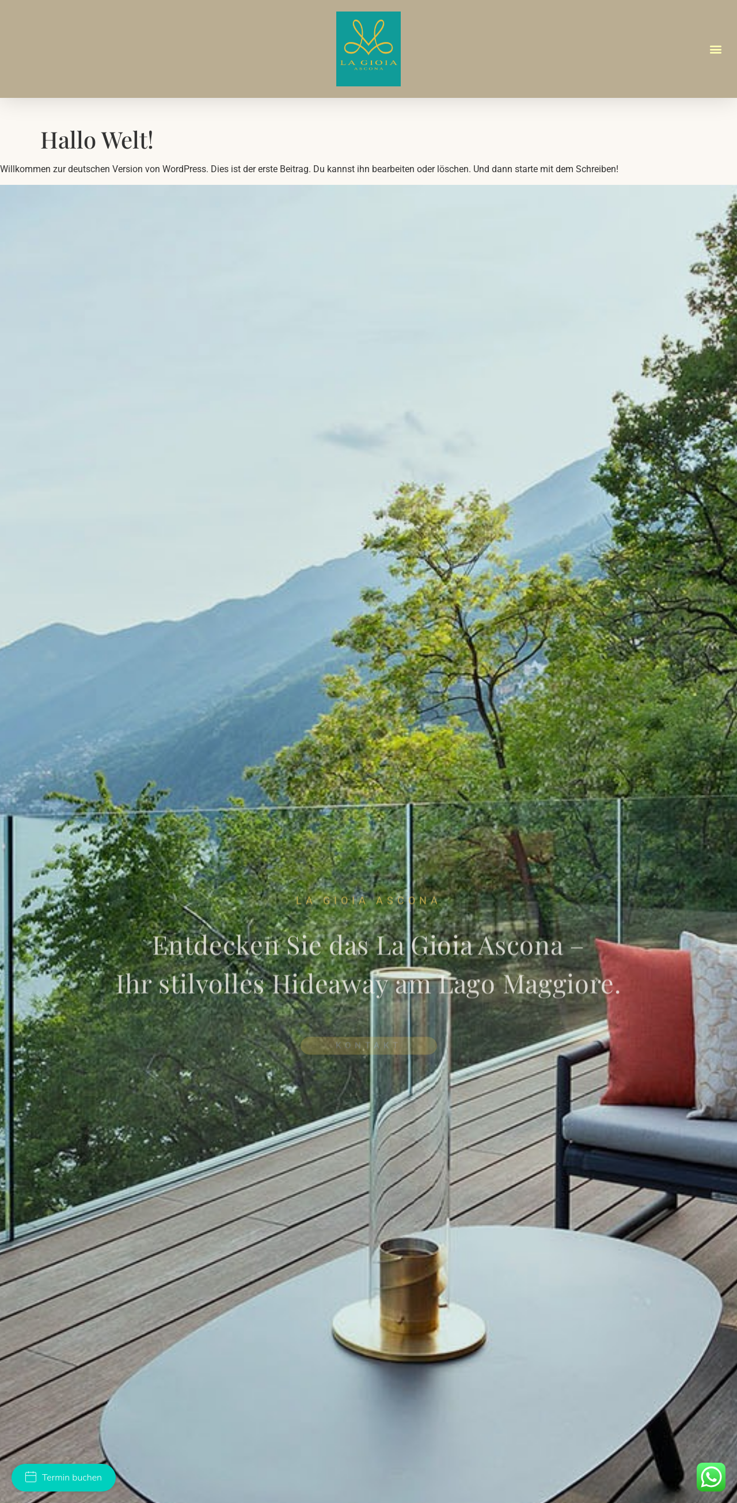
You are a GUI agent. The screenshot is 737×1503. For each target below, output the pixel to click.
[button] (715, 49)
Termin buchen (63, 1477)
